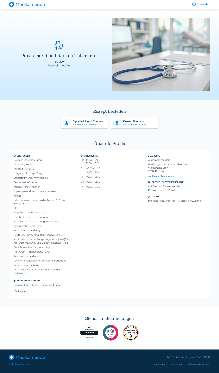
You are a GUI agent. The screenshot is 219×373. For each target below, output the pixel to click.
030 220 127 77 (203, 357)
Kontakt (180, 357)
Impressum (159, 364)
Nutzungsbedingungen (198, 364)
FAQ (169, 357)
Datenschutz (176, 364)
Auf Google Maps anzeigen (161, 176)
